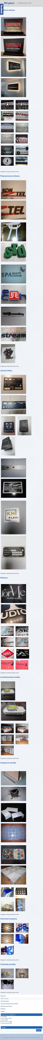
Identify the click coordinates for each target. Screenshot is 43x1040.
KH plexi (9, 2)
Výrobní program (5, 1001)
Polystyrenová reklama (6, 1006)
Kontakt (3, 1011)
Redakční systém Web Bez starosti (34, 1037)
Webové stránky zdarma (7, 1037)
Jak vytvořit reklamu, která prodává (9, 1003)
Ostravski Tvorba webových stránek (22, 1037)
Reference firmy (5, 1021)
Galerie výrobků (4, 998)
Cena (2, 1016)
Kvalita (3, 1020)
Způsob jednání (5, 1023)
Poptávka (3, 1008)
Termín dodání (4, 1018)
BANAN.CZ (14, 1037)
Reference (3, 996)
